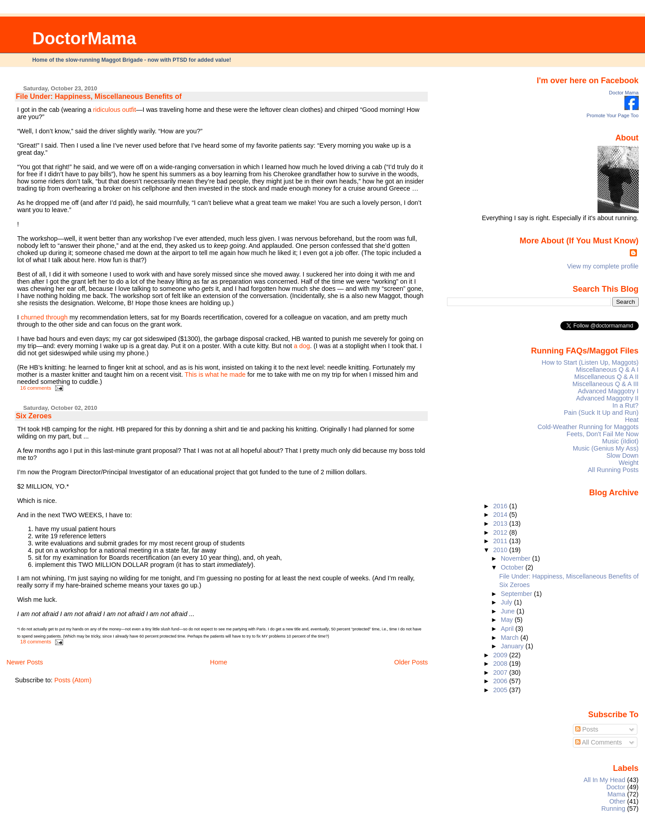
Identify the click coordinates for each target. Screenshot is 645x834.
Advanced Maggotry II (607, 398)
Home (218, 662)
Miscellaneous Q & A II (606, 376)
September (517, 593)
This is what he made (215, 374)
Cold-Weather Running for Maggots (588, 426)
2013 (501, 523)
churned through (44, 317)
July (507, 602)
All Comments (598, 742)
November (516, 558)
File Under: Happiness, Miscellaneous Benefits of (98, 96)
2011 (501, 541)
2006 (501, 681)
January (513, 646)
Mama (616, 794)
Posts (586, 729)
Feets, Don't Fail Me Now (603, 434)
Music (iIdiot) (620, 441)
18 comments (35, 641)
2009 (501, 655)
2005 (501, 690)
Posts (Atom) (72, 680)
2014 (501, 514)
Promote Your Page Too (613, 115)
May (508, 619)
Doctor (615, 787)
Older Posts (411, 662)
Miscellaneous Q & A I (607, 369)
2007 (501, 672)
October (513, 567)
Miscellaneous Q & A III (605, 383)
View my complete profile (603, 266)
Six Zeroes (34, 416)
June (508, 611)
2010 (501, 549)
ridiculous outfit (114, 109)
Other (617, 801)
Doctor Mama (624, 92)
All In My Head (604, 779)
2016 (501, 506)
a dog (302, 345)
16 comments (35, 388)
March (510, 637)
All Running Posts (613, 469)
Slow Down (622, 455)
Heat (631, 419)
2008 (501, 663)
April (508, 628)
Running (614, 808)
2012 (501, 532)
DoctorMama (84, 38)
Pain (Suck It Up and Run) (601, 412)
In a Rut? (625, 405)
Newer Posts (24, 662)
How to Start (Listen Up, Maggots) (590, 362)
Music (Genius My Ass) (606, 448)
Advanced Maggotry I (608, 391)
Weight (628, 462)
